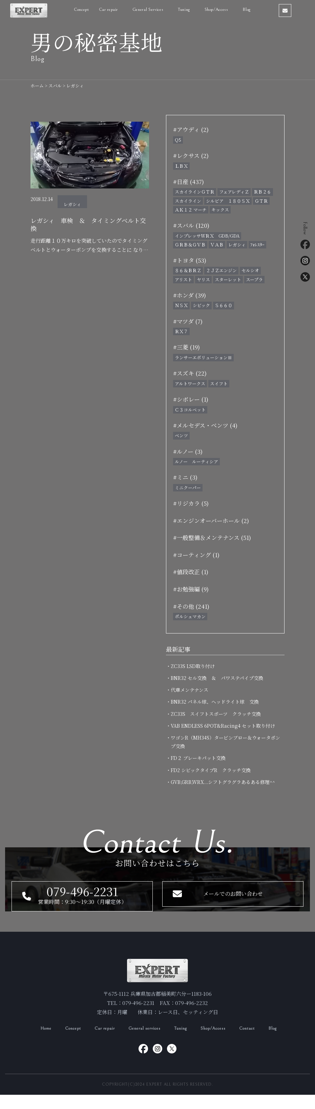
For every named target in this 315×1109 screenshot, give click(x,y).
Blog (256, 9)
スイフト (219, 383)
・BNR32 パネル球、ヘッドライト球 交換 (215, 701)
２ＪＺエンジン (221, 270)
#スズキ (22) (190, 373)
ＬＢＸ (181, 166)
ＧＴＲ (261, 201)
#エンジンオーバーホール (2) (211, 520)
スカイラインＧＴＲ (194, 191)
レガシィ (72, 204)
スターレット (228, 279)
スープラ (254, 279)
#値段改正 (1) (190, 571)
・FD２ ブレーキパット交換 (198, 757)
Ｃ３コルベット (190, 409)
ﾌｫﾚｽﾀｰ (257, 244)
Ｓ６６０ (223, 305)
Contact (256, 1042)
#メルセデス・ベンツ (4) (205, 425)
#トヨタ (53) (189, 260)
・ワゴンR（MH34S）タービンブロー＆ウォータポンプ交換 (225, 741)
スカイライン (188, 201)
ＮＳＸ (181, 305)
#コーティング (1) (196, 554)
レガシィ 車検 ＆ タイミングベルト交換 (87, 226)
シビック (201, 305)
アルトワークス (190, 383)
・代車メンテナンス (189, 689)
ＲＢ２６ (262, 191)
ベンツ (181, 435)
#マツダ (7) (188, 321)
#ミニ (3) (185, 477)
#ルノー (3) (188, 451)
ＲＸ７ (181, 331)
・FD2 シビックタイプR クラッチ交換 (213, 770)
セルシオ (250, 270)
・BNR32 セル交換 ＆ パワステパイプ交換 (217, 677)
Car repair (118, 9)
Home (35, 1042)
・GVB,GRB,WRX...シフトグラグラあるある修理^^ (223, 782)
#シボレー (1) (190, 399)
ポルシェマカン (190, 616)
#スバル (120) (191, 225)
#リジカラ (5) (191, 503)
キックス (220, 209)
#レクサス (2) (191, 155)
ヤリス (203, 279)
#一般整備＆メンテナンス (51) (212, 537)
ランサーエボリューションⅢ (203, 357)
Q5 (178, 140)
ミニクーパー (188, 487)
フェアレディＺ (234, 191)
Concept (91, 9)
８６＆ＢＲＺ (188, 270)
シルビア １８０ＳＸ (228, 201)
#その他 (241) (191, 606)
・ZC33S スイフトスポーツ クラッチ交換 (216, 713)
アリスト (183, 279)
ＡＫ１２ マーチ (191, 209)
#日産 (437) (188, 181)
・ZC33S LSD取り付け (193, 666)
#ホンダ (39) (189, 295)
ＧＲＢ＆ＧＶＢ (190, 244)
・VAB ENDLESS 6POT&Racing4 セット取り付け (223, 725)
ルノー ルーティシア (196, 461)
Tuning (194, 9)
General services (144, 1042)
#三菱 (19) (186, 347)
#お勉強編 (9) (191, 589)
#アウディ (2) (191, 129)
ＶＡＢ (217, 244)
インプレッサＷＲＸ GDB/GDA (207, 236)
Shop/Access (226, 9)
